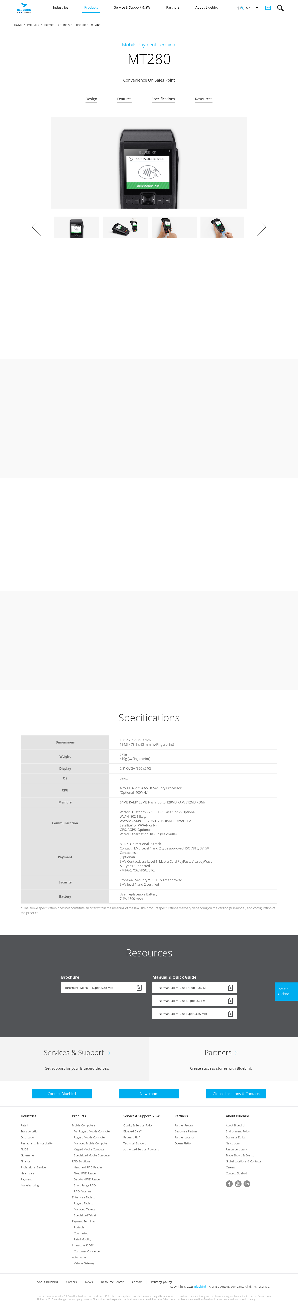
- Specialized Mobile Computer (91, 1155)
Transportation (30, 1131)
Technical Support (134, 1143)
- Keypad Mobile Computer (89, 1149)
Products (33, 25)
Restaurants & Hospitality (36, 1143)
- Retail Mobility (81, 1239)
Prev (36, 227)
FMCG (24, 1149)
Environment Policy (238, 1131)
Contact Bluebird (236, 1173)
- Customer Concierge (86, 1251)
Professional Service (33, 1167)
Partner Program (185, 1125)
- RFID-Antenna (81, 1191)
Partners (181, 1116)
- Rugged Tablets (82, 1203)
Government (28, 1155)
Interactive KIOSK (83, 1245)
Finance (25, 1161)
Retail (24, 1125)
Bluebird (200, 1286)
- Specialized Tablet (84, 1215)
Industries (28, 1116)
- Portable (78, 1227)
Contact (137, 1282)
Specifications (163, 98)
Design (91, 98)
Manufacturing (30, 1185)
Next (261, 227)
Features (124, 98)
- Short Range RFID (84, 1185)
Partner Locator (184, 1137)
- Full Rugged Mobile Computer (91, 1131)
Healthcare (27, 1173)
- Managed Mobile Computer (90, 1143)
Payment (26, 1179)
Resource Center (112, 1282)
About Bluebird (237, 1116)
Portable (80, 25)
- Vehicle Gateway (83, 1263)
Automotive (79, 1257)
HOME (18, 25)
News (89, 1282)
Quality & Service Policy (137, 1125)
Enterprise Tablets (83, 1197)
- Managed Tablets (83, 1209)
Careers (231, 1167)
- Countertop (80, 1233)
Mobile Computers (83, 1125)
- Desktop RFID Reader (86, 1179)
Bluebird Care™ (132, 1131)
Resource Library (236, 1149)
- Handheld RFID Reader (87, 1167)
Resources (203, 98)
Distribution (28, 1137)
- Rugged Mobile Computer (89, 1137)
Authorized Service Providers (141, 1149)
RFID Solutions (81, 1161)
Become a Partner (186, 1131)
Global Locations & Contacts (243, 1161)
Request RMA (131, 1137)
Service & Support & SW (141, 1116)
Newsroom (233, 1143)
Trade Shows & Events (240, 1155)
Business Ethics (236, 1137)
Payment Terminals (57, 25)
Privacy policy (161, 1282)
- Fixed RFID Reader (84, 1173)
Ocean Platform (184, 1143)
